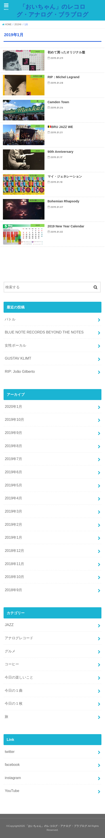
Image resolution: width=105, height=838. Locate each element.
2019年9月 (13, 433)
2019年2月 (13, 524)
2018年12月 (14, 551)
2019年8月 (13, 446)
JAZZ (9, 625)
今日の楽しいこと (19, 677)
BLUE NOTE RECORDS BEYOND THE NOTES (44, 332)
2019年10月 (14, 419)
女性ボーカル (15, 345)
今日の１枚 (14, 703)
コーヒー (12, 664)
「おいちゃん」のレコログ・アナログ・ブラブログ (52, 10)
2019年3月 (13, 511)
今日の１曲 (14, 690)
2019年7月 (13, 459)
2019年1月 (13, 537)
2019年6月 (13, 472)
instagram (13, 778)
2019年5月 (13, 485)
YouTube (12, 791)
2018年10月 (14, 577)
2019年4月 (13, 498)
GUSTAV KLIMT (18, 358)
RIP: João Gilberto (20, 371)
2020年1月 (13, 406)
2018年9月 (13, 590)
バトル (10, 319)
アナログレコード (19, 638)
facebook (12, 765)
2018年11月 (14, 564)
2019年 (18, 24)
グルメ (10, 651)
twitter (10, 752)
